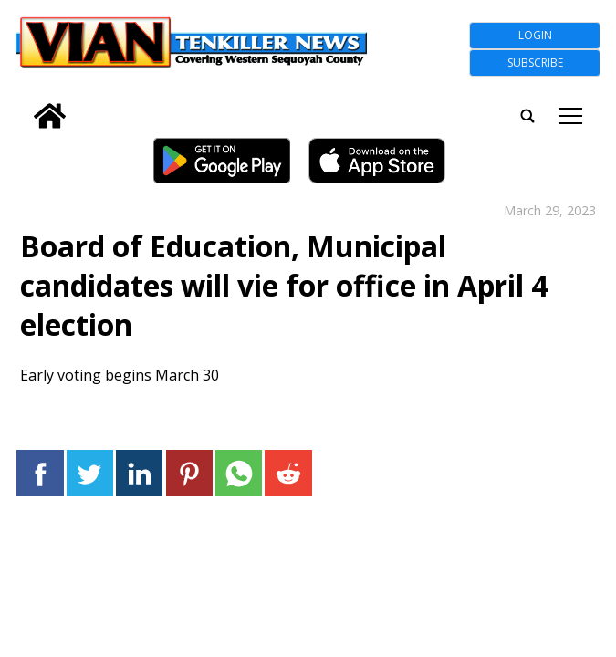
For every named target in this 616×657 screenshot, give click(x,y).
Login (535, 35)
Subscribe (535, 62)
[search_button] (23, 104)
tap (570, 116)
